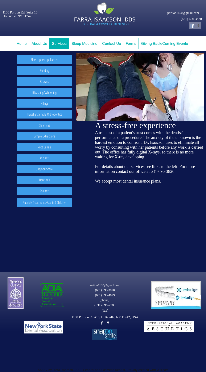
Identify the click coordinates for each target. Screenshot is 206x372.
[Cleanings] (44, 125)
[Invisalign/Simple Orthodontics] (44, 114)
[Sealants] (44, 191)
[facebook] (102, 323)
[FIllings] (44, 103)
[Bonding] (44, 70)
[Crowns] (44, 81)
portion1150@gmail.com (183, 13)
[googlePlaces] (108, 323)
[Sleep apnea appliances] (44, 59)
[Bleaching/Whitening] (44, 92)
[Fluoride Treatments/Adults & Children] (44, 202)
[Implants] (44, 158)
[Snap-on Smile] (44, 169)
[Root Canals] (44, 147)
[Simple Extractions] (44, 136)
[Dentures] (44, 180)
